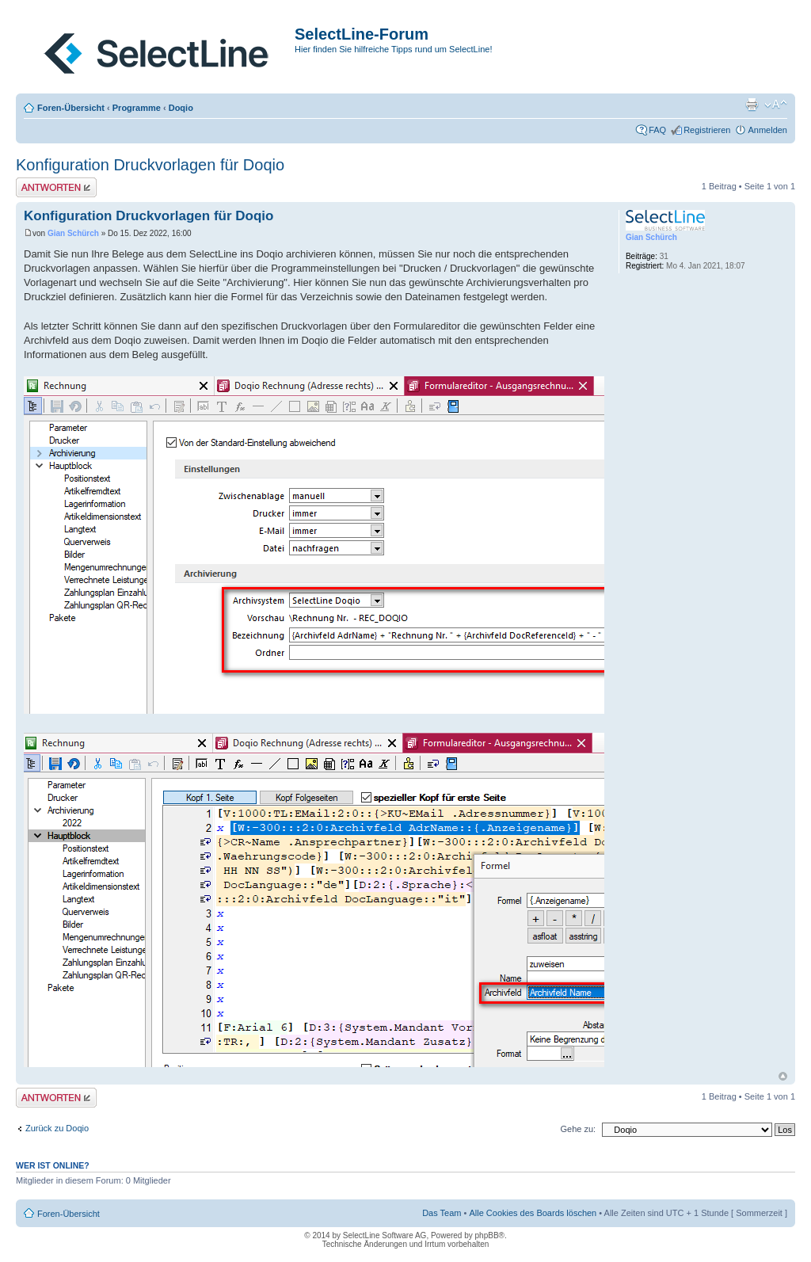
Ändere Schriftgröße (775, 104)
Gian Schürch (73, 233)
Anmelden (767, 130)
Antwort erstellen (56, 187)
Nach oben (783, 1076)
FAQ (657, 130)
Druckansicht (751, 104)
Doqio (181, 107)
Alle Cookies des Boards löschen (532, 1213)
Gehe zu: (578, 1129)
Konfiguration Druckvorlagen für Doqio (150, 164)
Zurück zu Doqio (57, 1128)
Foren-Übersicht (71, 107)
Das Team (441, 1213)
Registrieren (706, 130)
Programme (136, 107)
